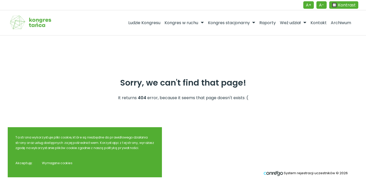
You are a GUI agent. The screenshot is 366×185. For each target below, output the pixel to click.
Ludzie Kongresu (144, 23)
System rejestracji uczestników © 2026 (306, 173)
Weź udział (291, 23)
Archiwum (341, 23)
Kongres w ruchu (181, 23)
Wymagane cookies (57, 163)
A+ (308, 5)
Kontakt (318, 23)
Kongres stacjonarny (229, 23)
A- (321, 5)
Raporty (267, 23)
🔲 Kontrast (344, 5)
